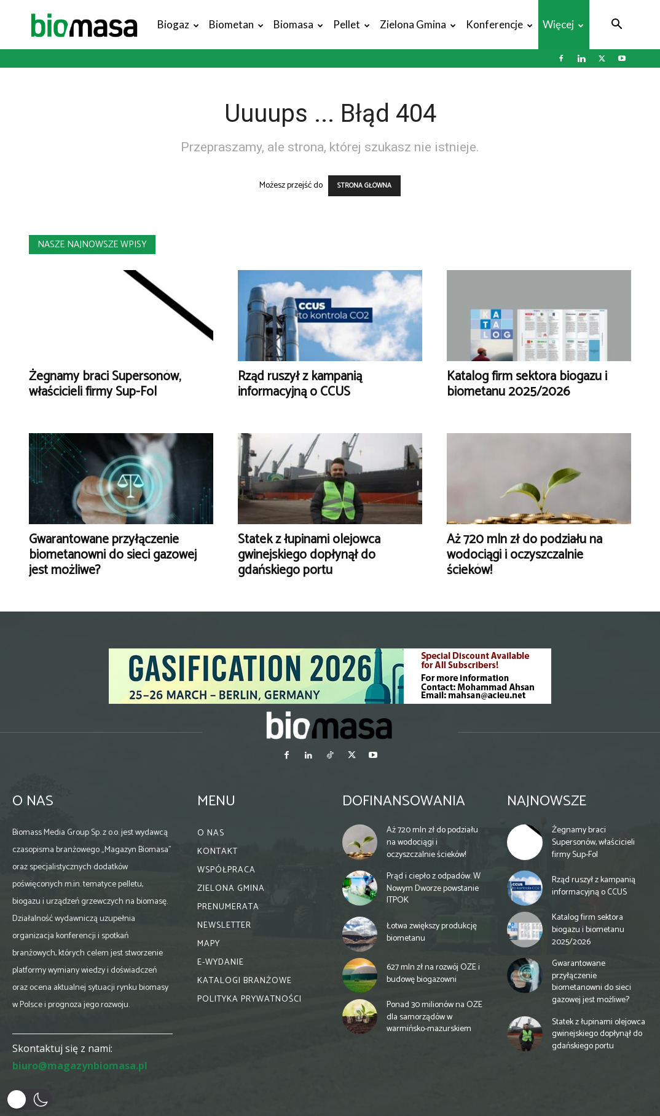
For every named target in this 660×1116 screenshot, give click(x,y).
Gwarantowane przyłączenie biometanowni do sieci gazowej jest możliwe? (113, 555)
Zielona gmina (418, 24)
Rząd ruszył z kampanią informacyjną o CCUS (300, 384)
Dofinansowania (403, 801)
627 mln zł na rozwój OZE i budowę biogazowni (433, 973)
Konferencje (499, 24)
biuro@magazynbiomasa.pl (79, 1065)
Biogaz (178, 24)
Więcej (563, 24)
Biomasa (298, 24)
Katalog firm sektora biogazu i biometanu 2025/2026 (527, 384)
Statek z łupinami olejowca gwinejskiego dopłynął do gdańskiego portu (309, 555)
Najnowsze (546, 801)
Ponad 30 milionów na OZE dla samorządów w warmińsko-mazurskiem (434, 1017)
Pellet (351, 24)
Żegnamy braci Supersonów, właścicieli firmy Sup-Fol (105, 384)
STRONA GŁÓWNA (364, 185)
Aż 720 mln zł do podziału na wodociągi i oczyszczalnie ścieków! (524, 555)
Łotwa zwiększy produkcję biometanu (432, 932)
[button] (616, 25)
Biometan (236, 24)
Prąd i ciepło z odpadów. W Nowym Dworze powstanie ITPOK (434, 888)
